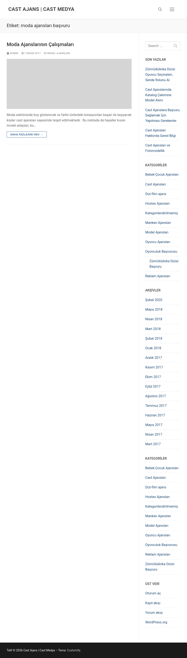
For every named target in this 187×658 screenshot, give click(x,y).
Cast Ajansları (155, 184)
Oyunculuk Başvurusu (161, 251)
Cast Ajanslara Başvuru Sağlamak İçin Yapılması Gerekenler (162, 115)
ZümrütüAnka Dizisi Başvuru (163, 263)
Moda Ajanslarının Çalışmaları (40, 44)
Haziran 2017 (155, 415)
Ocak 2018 (153, 348)
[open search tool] (160, 9)
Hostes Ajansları (157, 203)
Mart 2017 (153, 444)
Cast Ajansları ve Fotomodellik (157, 148)
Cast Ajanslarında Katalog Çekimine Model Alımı (158, 95)
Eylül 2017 (152, 386)
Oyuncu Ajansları (157, 242)
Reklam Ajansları (157, 276)
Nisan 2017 (153, 434)
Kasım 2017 (154, 367)
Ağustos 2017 (155, 396)
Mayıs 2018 (153, 309)
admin (12, 53)
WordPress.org (156, 622)
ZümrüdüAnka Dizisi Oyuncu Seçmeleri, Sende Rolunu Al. (160, 74)
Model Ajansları (57, 53)
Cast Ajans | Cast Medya (41, 9)
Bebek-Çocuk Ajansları (161, 174)
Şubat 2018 (153, 338)
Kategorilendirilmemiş (161, 213)
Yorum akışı (154, 613)
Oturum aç (153, 593)
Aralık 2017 (153, 358)
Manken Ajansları (158, 223)
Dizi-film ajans (155, 194)
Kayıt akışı (152, 603)
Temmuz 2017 (156, 406)
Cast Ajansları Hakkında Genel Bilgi (160, 133)
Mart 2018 (153, 329)
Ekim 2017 (153, 377)
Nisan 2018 (153, 319)
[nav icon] (172, 9)
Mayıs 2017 (153, 425)
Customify (73, 650)
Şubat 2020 (153, 300)
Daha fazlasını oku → (26, 134)
